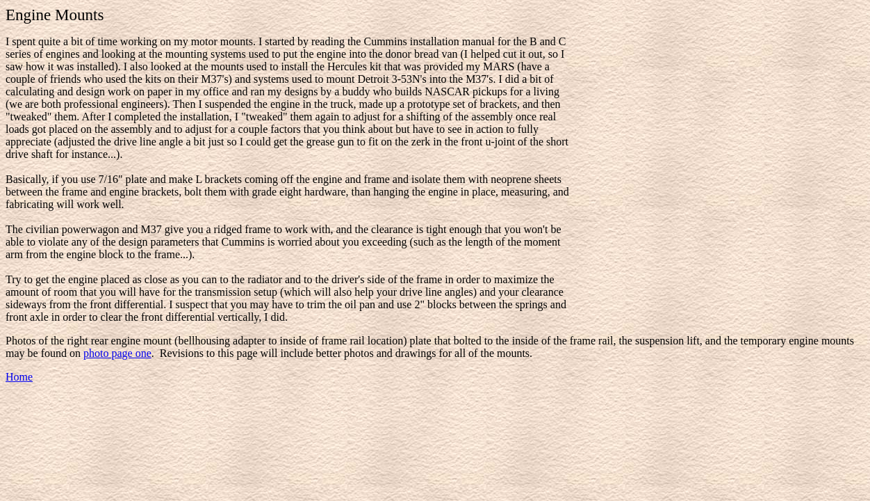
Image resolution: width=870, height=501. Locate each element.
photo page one (117, 353)
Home (19, 377)
